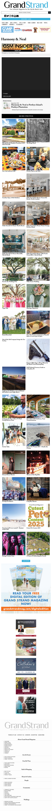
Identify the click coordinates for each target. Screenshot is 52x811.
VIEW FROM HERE (8, 795)
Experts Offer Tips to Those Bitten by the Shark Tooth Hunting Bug (37, 364)
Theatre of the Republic (33, 475)
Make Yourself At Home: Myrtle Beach (13, 226)
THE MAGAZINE (20, 24)
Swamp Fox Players (7, 501)
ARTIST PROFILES (8, 783)
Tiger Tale (5, 308)
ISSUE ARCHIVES (7, 743)
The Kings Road (31, 143)
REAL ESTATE (39, 22)
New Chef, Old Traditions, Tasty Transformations (36, 420)
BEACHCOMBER (7, 790)
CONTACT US (20, 735)
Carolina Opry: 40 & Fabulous (11, 198)
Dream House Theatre (8, 475)
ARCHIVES (6, 747)
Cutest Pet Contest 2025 (33, 528)
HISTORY (6, 791)
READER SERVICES (8, 744)
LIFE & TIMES (7, 794)
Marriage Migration (32, 308)
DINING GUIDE (7, 766)
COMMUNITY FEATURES (9, 789)
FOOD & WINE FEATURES (9, 762)
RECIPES (6, 767)
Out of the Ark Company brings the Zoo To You (13, 340)
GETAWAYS (6, 793)
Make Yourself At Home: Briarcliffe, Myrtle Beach (12, 254)
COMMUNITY (5, 24)
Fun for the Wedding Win (9, 282)
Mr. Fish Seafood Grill (8, 171)
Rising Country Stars (8, 556)
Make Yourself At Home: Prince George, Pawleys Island (38, 226)
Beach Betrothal (7, 335)
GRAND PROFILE (7, 784)
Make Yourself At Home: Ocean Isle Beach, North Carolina (37, 198)
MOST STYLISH (7, 771)
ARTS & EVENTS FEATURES (9, 756)
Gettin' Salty (5, 447)
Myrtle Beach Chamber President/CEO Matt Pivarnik (13, 144)
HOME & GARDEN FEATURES (10, 778)
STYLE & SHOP (22, 22)
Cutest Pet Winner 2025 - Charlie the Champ (37, 447)
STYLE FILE (6, 772)
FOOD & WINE (5, 22)
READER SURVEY (7, 746)
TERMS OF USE (12, 735)
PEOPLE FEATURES (8, 782)
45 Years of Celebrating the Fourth (36, 556)
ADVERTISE (34, 735)
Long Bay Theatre (32, 501)
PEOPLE (46, 22)
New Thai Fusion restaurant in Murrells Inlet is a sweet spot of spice (38, 336)
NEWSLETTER (7, 748)
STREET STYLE (7, 773)
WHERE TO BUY (7, 742)
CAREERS (27, 735)
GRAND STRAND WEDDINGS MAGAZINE (12, 802)
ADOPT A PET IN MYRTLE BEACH (10, 797)
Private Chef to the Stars (33, 171)
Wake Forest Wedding (33, 282)
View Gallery (7, 96)
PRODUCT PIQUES (8, 774)
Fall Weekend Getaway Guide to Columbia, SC (36, 368)
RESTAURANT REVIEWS (9, 765)
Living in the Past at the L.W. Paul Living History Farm (12, 420)
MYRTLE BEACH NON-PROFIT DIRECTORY (12, 796)
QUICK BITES (7, 764)
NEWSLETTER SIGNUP (8, 749)
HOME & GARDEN (31, 22)
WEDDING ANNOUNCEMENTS (10, 803)
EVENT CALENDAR (8, 757)
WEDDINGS (12, 24)
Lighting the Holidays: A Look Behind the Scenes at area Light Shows (13, 392)
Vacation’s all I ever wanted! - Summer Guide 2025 (13, 529)
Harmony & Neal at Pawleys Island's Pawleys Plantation (27, 106)
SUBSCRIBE (41, 735)
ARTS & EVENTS (14, 22)
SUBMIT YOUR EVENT (8, 759)
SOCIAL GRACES (7, 785)
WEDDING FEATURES (8, 801)
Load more (26, 560)
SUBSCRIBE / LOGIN (26, 19)
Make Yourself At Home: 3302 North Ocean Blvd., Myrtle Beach (37, 254)
